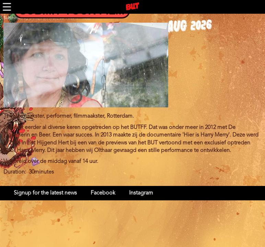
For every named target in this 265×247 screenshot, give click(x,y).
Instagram (141, 193)
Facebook (103, 193)
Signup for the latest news (45, 193)
